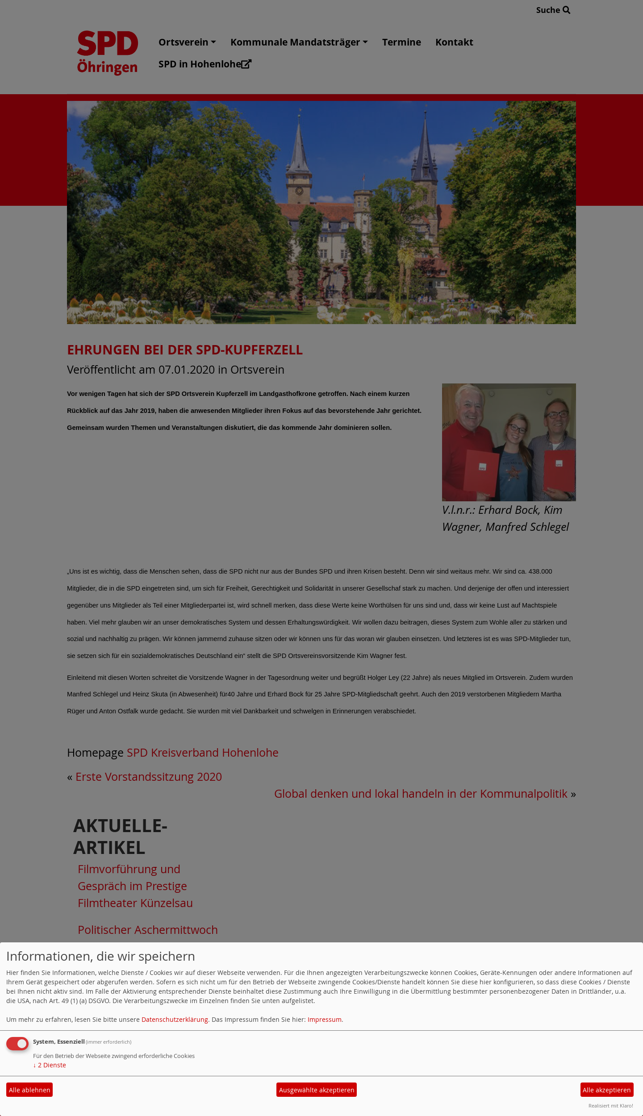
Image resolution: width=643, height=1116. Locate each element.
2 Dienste (49, 1065)
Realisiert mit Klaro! (611, 1105)
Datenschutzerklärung (175, 1019)
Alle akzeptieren (607, 1090)
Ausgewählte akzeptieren (317, 1090)
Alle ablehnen (29, 1090)
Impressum (325, 1019)
